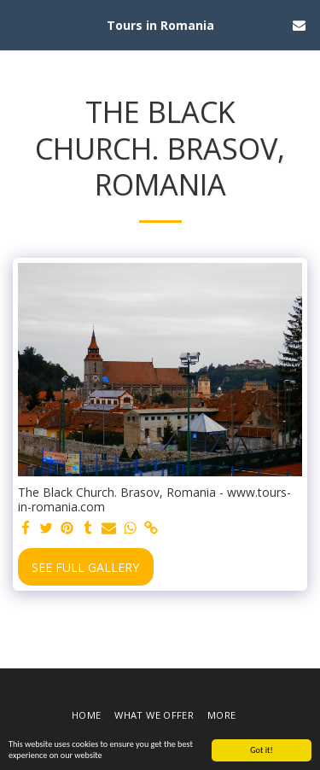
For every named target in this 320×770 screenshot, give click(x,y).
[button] (18, 24)
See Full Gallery (85, 567)
